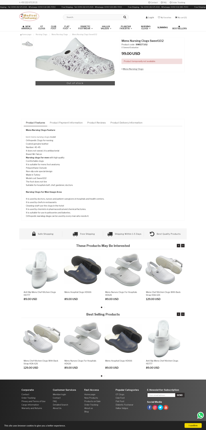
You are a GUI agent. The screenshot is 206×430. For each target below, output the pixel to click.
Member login (59, 394)
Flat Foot (66, 27)
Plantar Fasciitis (125, 27)
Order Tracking (177, 2)
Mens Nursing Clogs (133, 69)
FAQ (164, 2)
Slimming (162, 27)
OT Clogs (41, 27)
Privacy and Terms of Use (33, 401)
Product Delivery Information (126, 122)
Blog (86, 411)
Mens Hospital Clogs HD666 (77, 292)
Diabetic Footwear (84, 27)
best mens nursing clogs (37, 137)
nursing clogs (44, 216)
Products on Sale (92, 401)
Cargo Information (30, 404)
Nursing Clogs (145, 27)
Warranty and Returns (31, 408)
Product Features (35, 122)
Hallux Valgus (105, 27)
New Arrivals (26, 27)
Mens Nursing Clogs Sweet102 (84, 34)
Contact (153, 2)
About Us (57, 408)
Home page (25, 34)
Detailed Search (60, 404)
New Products (91, 398)
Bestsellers (179, 28)
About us (88, 408)
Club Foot (53, 27)
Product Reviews (96, 122)
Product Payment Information (66, 122)
